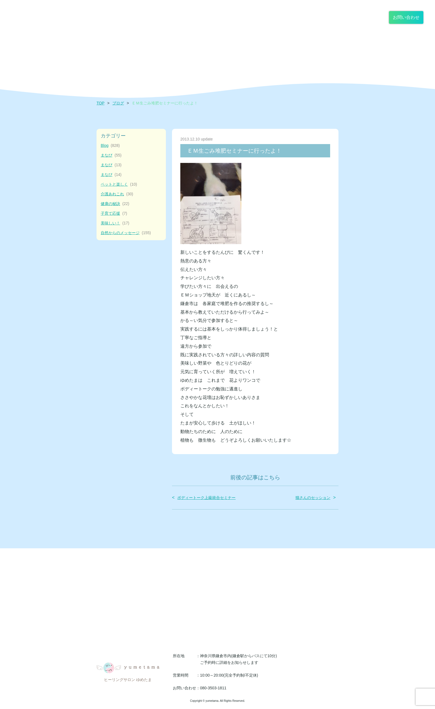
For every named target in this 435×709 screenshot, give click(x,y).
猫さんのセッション (312, 498)
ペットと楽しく (119, 184)
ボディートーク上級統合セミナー (206, 498)
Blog (110, 146)
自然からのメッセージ (126, 233)
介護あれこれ (117, 194)
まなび (111, 155)
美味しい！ (115, 223)
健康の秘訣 (115, 204)
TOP (101, 103)
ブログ (118, 103)
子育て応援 (114, 213)
